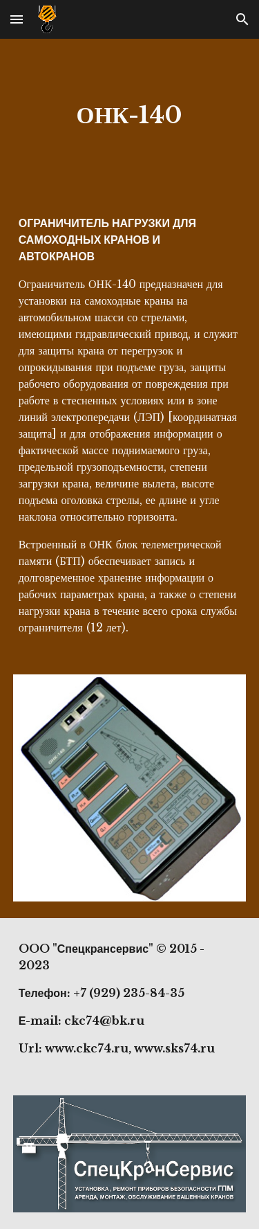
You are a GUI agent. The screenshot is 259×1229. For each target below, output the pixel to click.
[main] (130, 115)
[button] (16, 19)
